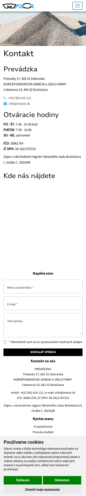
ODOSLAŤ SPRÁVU (43, 352)
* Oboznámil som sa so (43, 342)
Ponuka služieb (43, 432)
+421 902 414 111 (19, 98)
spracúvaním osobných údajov (62, 342)
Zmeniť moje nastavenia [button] (42, 489)
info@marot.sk (19, 104)
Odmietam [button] (62, 480)
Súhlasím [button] (23, 480)
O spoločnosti (43, 427)
